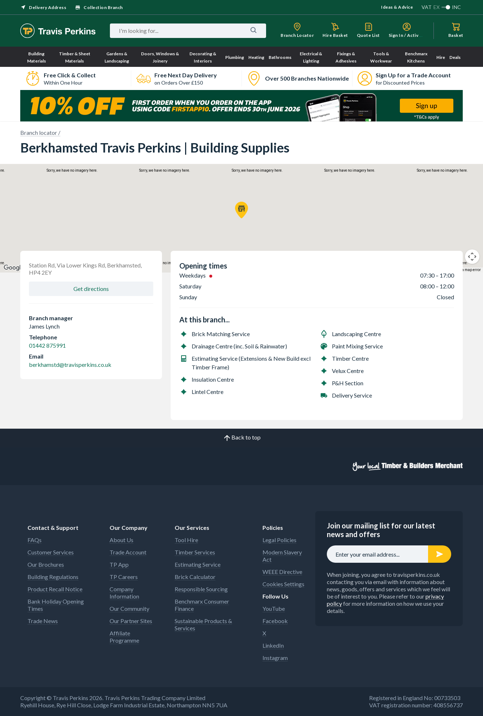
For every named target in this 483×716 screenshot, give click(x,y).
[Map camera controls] (472, 256)
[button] (241, 210)
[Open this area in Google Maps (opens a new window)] (14, 268)
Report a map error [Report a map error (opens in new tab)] (465, 270)
